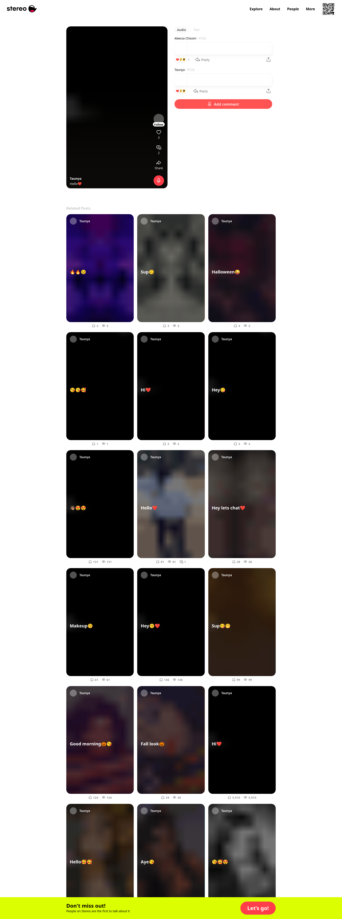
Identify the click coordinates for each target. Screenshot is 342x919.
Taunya (76, 178)
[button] (258, 908)
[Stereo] (22, 8)
